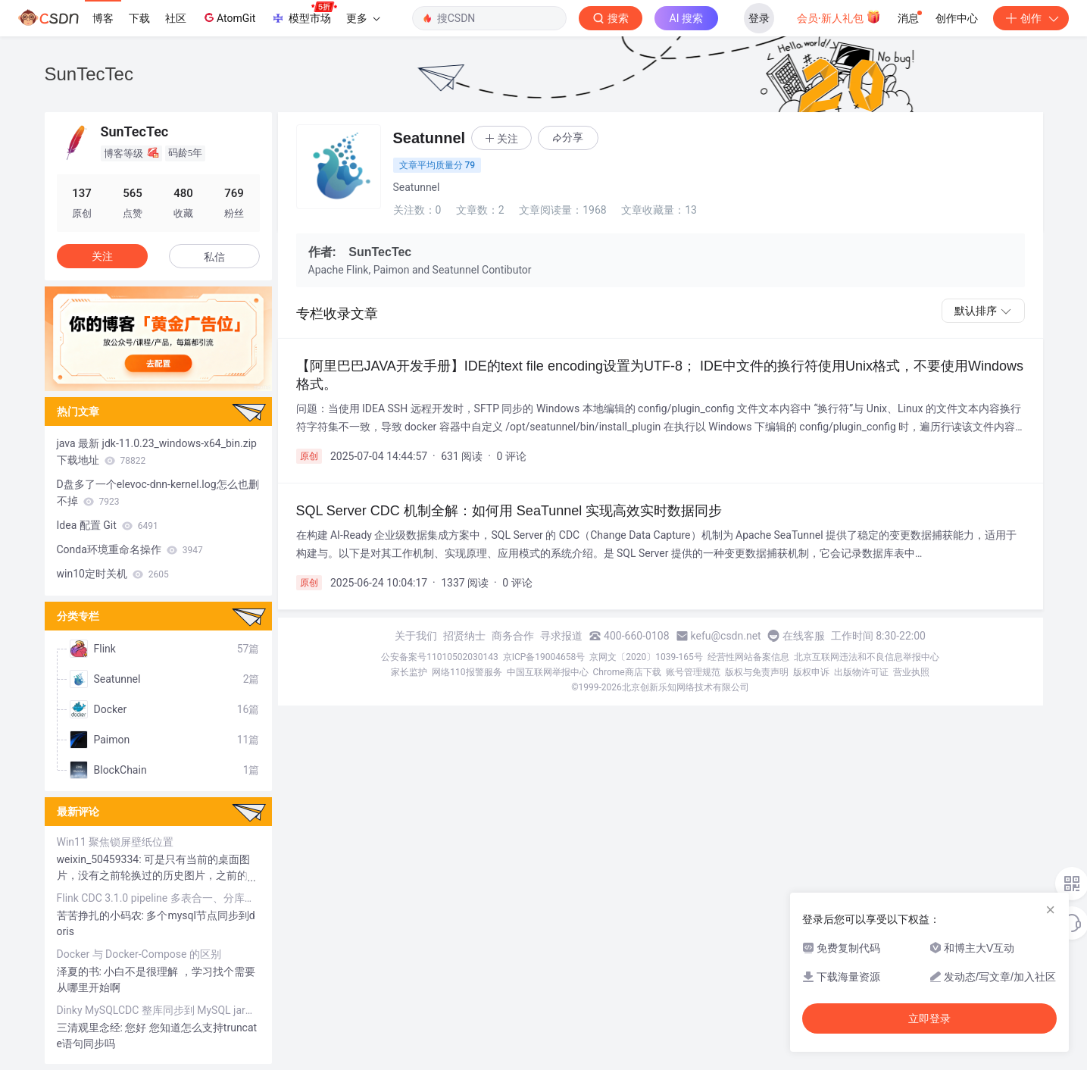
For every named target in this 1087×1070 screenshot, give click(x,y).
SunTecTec (89, 74)
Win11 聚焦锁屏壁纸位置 (115, 842)
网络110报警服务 (466, 672)
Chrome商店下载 (627, 672)
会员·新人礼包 (839, 16)
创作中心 (957, 18)
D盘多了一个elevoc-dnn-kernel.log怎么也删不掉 (158, 492)
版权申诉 (811, 672)
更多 (363, 18)
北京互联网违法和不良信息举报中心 (866, 657)
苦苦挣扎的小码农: (102, 915)
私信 (214, 257)
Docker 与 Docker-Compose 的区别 (139, 954)
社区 (175, 18)
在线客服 (803, 636)
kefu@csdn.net (726, 636)
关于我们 (416, 636)
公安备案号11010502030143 (439, 657)
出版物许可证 (861, 672)
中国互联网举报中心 (548, 672)
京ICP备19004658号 (544, 657)
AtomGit (228, 17)
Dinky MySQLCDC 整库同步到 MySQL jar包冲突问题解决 (158, 1010)
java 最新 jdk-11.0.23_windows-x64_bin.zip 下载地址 (157, 451)
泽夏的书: (81, 971)
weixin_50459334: (101, 859)
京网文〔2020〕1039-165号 (646, 657)
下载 (139, 18)
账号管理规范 (693, 672)
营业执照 (911, 672)
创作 (1031, 18)
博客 (103, 18)
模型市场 (303, 14)
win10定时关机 (113, 574)
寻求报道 (561, 636)
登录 (759, 18)
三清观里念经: (91, 1028)
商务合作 (513, 636)
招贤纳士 (464, 636)
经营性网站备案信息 (748, 657)
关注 (102, 256)
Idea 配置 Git (107, 525)
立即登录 (929, 1018)
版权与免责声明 (757, 672)
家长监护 (409, 672)
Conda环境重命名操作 (130, 549)
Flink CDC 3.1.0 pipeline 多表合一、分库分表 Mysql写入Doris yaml (158, 898)
